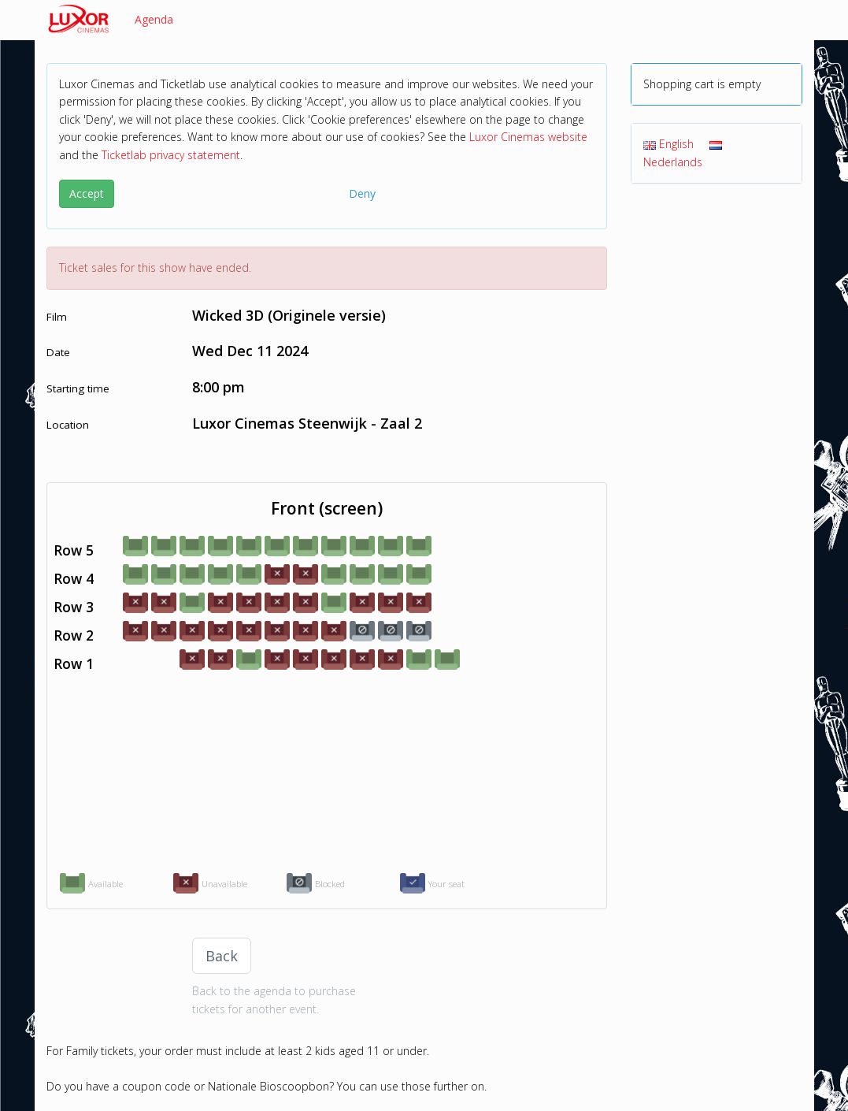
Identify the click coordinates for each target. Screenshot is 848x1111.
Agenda (154, 19)
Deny (362, 193)
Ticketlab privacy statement (171, 154)
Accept (86, 193)
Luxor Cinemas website (528, 136)
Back (222, 955)
